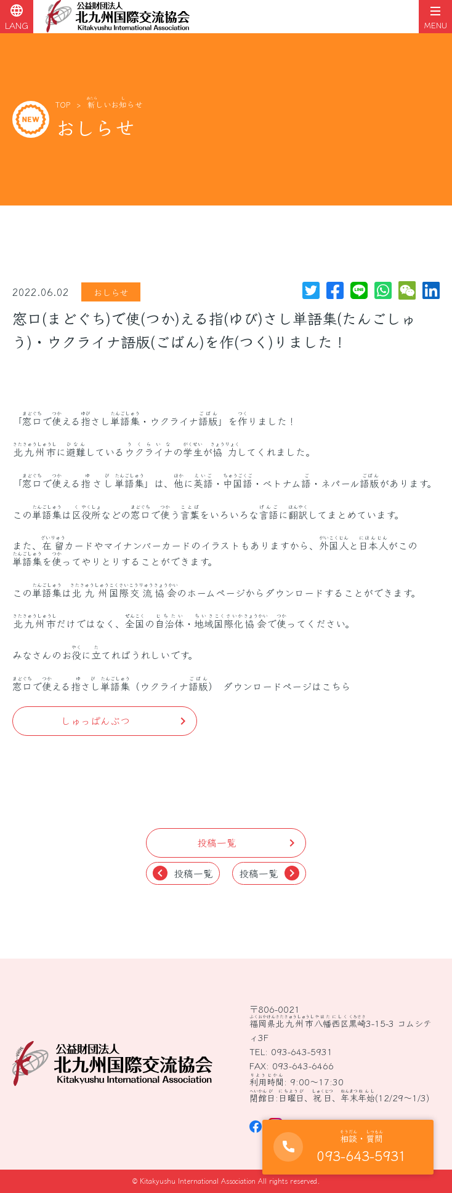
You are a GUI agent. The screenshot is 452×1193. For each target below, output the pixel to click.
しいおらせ (115, 104)
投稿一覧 (183, 873)
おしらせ (111, 291)
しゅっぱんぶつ (95, 720)
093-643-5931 (302, 1051)
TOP (62, 104)
